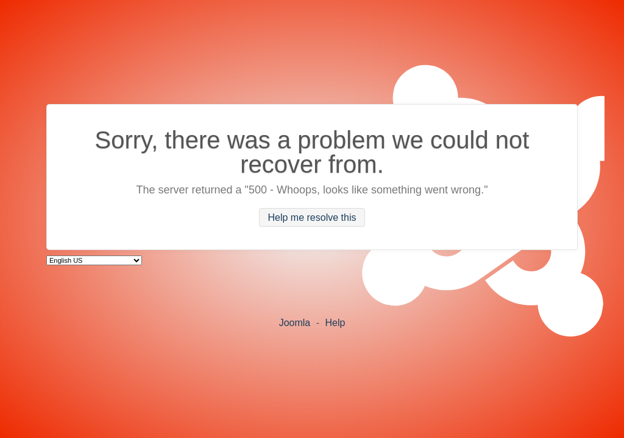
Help (335, 323)
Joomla (295, 323)
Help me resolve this (312, 217)
